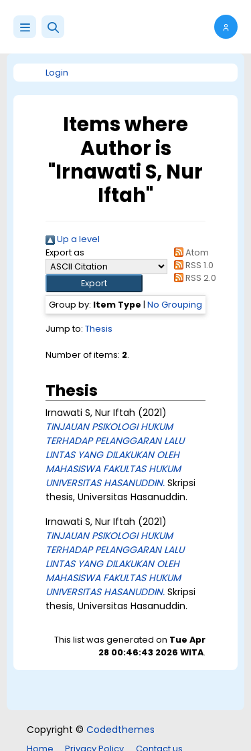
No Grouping (174, 304)
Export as (65, 252)
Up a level (73, 239)
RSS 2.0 (193, 278)
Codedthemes (120, 729)
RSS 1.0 (192, 265)
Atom (189, 252)
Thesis (98, 328)
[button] (52, 26)
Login (57, 72)
